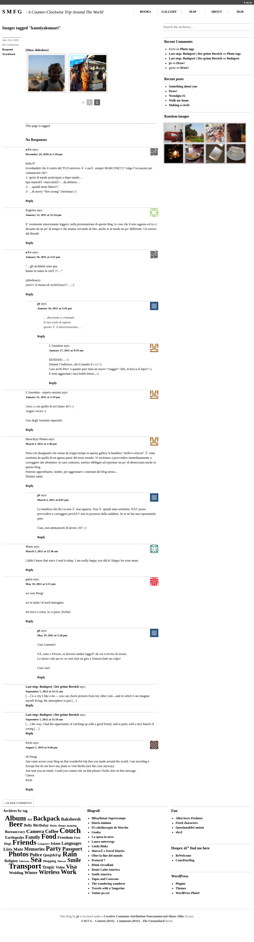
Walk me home (179, 100)
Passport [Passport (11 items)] (72, 849)
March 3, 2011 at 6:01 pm (53, 499)
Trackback (9, 54)
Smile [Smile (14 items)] (74, 860)
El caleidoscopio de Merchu (110, 827)
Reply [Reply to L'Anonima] (53, 383)
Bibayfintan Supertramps (109, 818)
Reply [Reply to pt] (41, 336)
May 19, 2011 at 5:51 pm (41, 583)
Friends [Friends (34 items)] (24, 842)
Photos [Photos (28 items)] (19, 854)
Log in (248, 2)
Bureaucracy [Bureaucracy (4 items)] (15, 832)
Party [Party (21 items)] (53, 848)
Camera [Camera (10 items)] (35, 831)
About (216, 11)
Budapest (233, 58)
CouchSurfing (185, 860)
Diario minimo (101, 823)
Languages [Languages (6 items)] (71, 843)
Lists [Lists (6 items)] (7, 849)
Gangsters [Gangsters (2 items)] (43, 843)
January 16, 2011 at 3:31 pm (43, 256)
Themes (181, 888)
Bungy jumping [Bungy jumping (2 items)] (67, 825)
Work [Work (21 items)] (68, 871)
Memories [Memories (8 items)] (34, 849)
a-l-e (29, 149)
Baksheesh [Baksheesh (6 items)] (71, 819)
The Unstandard (153, 921)
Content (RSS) (104, 921)
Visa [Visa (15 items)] (71, 866)
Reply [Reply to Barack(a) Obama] (30, 486)
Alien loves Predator (189, 818)
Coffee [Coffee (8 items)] (51, 831)
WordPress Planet (188, 893)
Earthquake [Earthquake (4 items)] (14, 837)
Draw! (180, 63)
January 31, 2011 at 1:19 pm (43, 397)
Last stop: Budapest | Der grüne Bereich (52, 686)
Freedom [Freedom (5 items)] (65, 837)
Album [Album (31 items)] (15, 818)
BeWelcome (183, 855)
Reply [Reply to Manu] (30, 570)
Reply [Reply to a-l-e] (30, 201)
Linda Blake (100, 846)
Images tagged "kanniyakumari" (31, 28)
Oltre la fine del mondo (107, 855)
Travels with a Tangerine (108, 888)
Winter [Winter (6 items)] (31, 872)
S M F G (52, 12)
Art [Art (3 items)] (29, 819)
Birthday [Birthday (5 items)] (41, 825)
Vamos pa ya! (101, 893)
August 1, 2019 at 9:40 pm (41, 747)
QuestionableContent (190, 827)
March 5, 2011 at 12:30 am (42, 551)
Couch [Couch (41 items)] (70, 830)
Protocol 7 (98, 860)
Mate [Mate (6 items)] (18, 849)
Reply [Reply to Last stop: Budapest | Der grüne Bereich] (30, 705)
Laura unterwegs (103, 841)
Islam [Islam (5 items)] (55, 843)
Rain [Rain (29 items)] (70, 854)
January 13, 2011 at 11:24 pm (44, 214)
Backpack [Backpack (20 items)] (46, 818)
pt (38, 303)
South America (102, 874)
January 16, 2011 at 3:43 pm (54, 308)
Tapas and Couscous (105, 879)
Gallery (169, 11)
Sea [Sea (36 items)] (36, 860)
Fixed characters (187, 823)
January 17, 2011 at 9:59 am (66, 350)
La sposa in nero (103, 837)
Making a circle (179, 105)
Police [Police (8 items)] (36, 854)
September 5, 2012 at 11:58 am (44, 719)
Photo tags (187, 49)
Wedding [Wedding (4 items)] (16, 873)
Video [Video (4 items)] (60, 867)
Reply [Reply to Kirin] (30, 789)
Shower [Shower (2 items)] (61, 861)
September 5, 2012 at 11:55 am (44, 691)
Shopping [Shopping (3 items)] (49, 861)
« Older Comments (18, 803)
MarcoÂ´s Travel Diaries (108, 851)
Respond (7, 49)
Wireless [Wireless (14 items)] (49, 872)
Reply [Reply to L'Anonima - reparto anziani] (30, 430)
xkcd (179, 832)
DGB (240, 11)
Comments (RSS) (128, 921)
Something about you (183, 86)
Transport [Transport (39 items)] (25, 866)
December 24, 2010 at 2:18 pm (44, 154)
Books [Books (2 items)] (53, 825)
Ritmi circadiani (102, 865)
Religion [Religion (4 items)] (11, 861)
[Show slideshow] (37, 50)
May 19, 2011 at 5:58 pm (52, 635)
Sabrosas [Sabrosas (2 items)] (24, 861)
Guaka (96, 832)
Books (145, 11)
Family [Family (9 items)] (32, 837)
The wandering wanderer (109, 883)
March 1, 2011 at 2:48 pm (41, 443)
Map (192, 11)
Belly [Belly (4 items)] (28, 825)
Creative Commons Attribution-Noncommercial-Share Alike (144, 916)
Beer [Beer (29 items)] (16, 824)
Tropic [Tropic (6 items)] (48, 867)
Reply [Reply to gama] (30, 621)
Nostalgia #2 (177, 96)
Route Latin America (106, 869)
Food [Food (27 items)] (48, 836)
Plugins (181, 883)
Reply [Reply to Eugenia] (30, 243)
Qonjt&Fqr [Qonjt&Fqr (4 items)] (52, 855)
